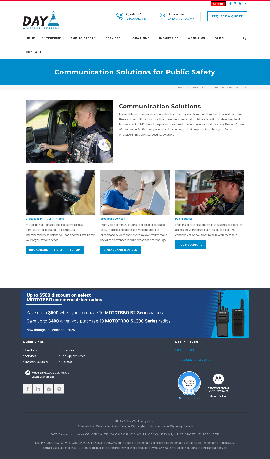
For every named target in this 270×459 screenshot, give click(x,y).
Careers (218, 3)
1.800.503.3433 (136, 18)
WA (187, 18)
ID (173, 18)
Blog (219, 38)
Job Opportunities (73, 356)
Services (113, 38)
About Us (196, 38)
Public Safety (83, 38)
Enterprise (51, 38)
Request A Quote (227, 16)
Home (30, 38)
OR (177, 18)
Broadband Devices (112, 218)
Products (198, 87)
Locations (140, 38)
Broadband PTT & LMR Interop (45, 218)
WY (192, 18)
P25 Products (183, 218)
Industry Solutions (36, 361)
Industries (168, 38)
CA (169, 18)
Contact (34, 52)
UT (182, 18)
